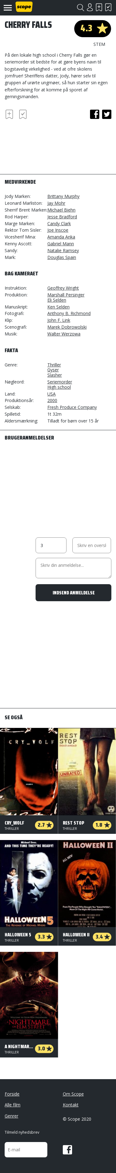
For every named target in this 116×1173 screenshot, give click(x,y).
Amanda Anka (61, 237)
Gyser (53, 370)
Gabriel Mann (60, 244)
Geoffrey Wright (63, 288)
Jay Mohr (56, 203)
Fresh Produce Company (72, 407)
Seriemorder (59, 382)
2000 (52, 400)
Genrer (11, 1116)
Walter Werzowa (63, 334)
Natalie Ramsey (63, 250)
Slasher (54, 375)
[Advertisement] (54, 143)
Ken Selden (58, 307)
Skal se (99, 7)
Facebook (67, 1149)
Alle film (12, 1105)
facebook (94, 114)
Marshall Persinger (65, 295)
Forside (12, 1094)
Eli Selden (56, 300)
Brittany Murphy (63, 196)
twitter (106, 114)
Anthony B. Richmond (69, 313)
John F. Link (58, 320)
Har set (108, 7)
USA (51, 394)
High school (59, 387)
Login (89, 7)
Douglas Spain (61, 257)
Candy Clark (59, 223)
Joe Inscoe (57, 230)
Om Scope (73, 1094)
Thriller (54, 365)
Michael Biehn (61, 210)
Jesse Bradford (62, 217)
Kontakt (71, 1105)
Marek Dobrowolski (67, 327)
